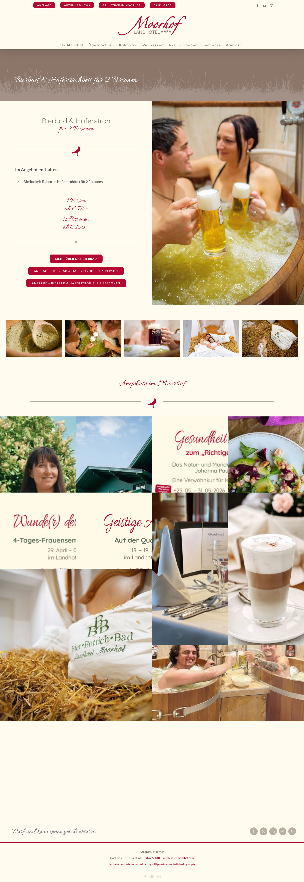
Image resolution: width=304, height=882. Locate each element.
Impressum (116, 864)
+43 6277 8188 (152, 857)
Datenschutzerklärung (138, 864)
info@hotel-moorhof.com (178, 857)
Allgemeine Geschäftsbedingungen (174, 864)
